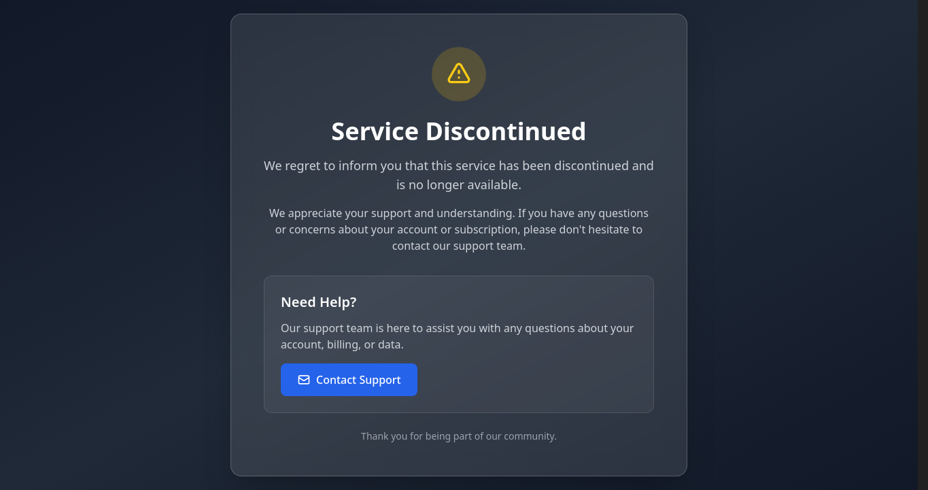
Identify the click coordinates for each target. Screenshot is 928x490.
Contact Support (349, 379)
